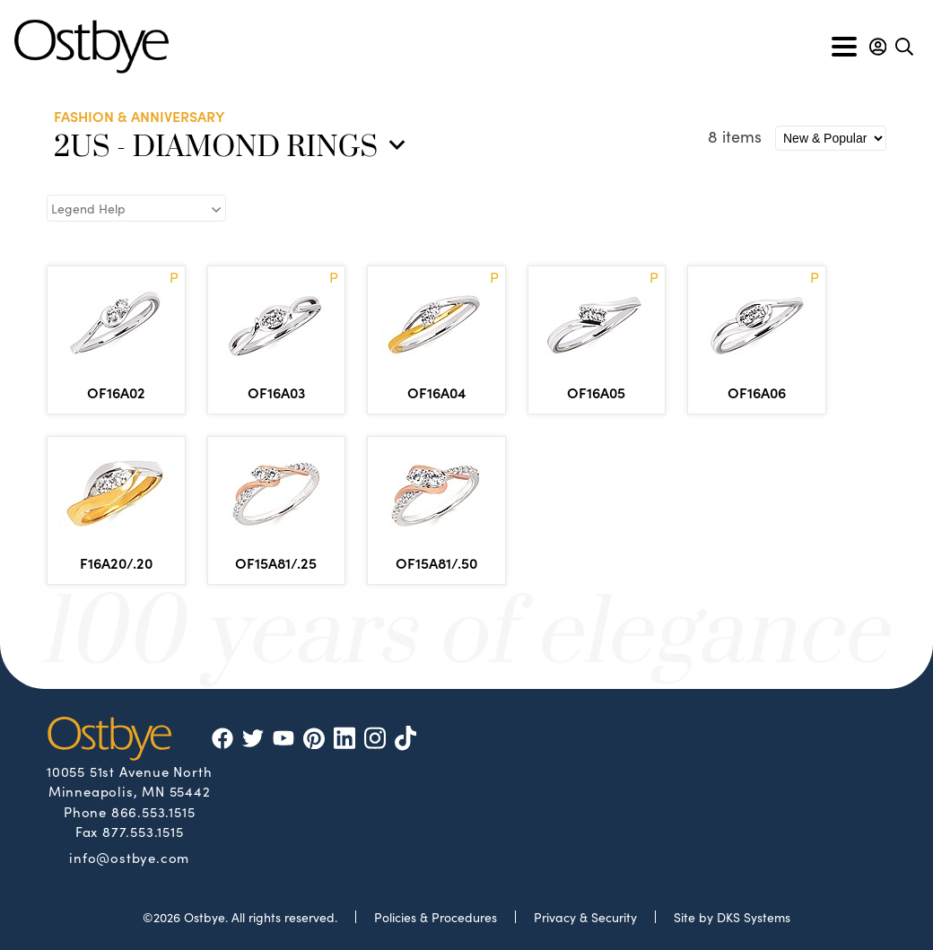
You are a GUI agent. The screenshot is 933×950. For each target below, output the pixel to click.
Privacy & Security (585, 917)
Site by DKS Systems (732, 917)
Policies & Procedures (435, 917)
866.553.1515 (153, 811)
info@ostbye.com (129, 857)
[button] (877, 47)
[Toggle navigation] (844, 46)
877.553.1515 (143, 831)
